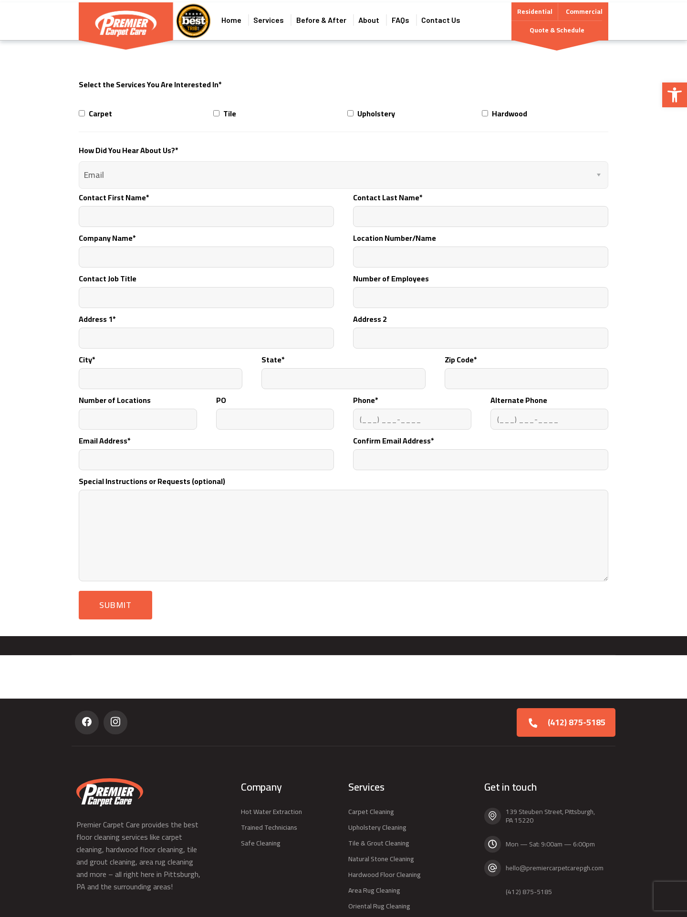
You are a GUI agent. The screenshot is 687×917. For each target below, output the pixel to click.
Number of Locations (138, 407)
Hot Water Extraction (271, 811)
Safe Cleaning (261, 843)
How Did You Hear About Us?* (128, 146)
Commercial (584, 9)
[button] (674, 94)
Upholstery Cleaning (377, 827)
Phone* (412, 407)
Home (228, 18)
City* (160, 366)
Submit (115, 600)
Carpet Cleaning (371, 811)
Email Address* (206, 447)
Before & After (322, 18)
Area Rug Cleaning (374, 890)
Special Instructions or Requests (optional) (343, 523)
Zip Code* (526, 366)
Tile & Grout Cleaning (378, 843)
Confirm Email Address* (480, 447)
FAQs (406, 18)
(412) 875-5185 (576, 722)
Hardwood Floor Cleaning (384, 874)
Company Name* (206, 245)
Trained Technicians (269, 827)
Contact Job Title (206, 285)
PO (275, 407)
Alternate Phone (549, 407)
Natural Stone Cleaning (381, 859)
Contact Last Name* (480, 204)
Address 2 (480, 326)
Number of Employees (480, 285)
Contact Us (448, 18)
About (372, 18)
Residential (534, 10)
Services (267, 18)
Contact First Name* (206, 204)
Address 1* (206, 326)
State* (343, 366)
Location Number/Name (480, 245)
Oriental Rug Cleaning (379, 906)
